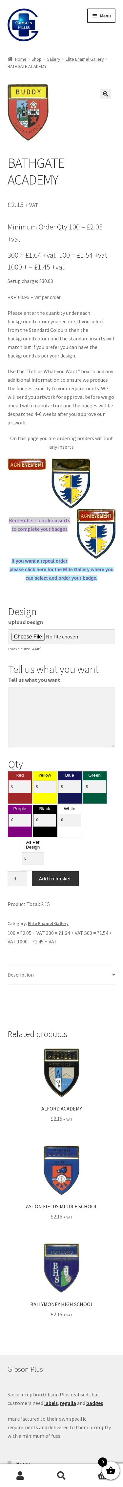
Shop (36, 59)
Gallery (53, 59)
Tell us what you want (34, 680)
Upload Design (25, 622)
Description (21, 974)
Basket (96, 1471)
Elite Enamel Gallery (85, 59)
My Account (20, 1476)
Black (44, 809)
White (69, 809)
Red (20, 775)
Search (61, 1476)
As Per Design (33, 845)
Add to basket (55, 878)
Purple (19, 809)
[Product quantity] (17, 878)
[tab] (62, 975)
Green (94, 775)
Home (21, 59)
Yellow (44, 775)
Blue (69, 775)
